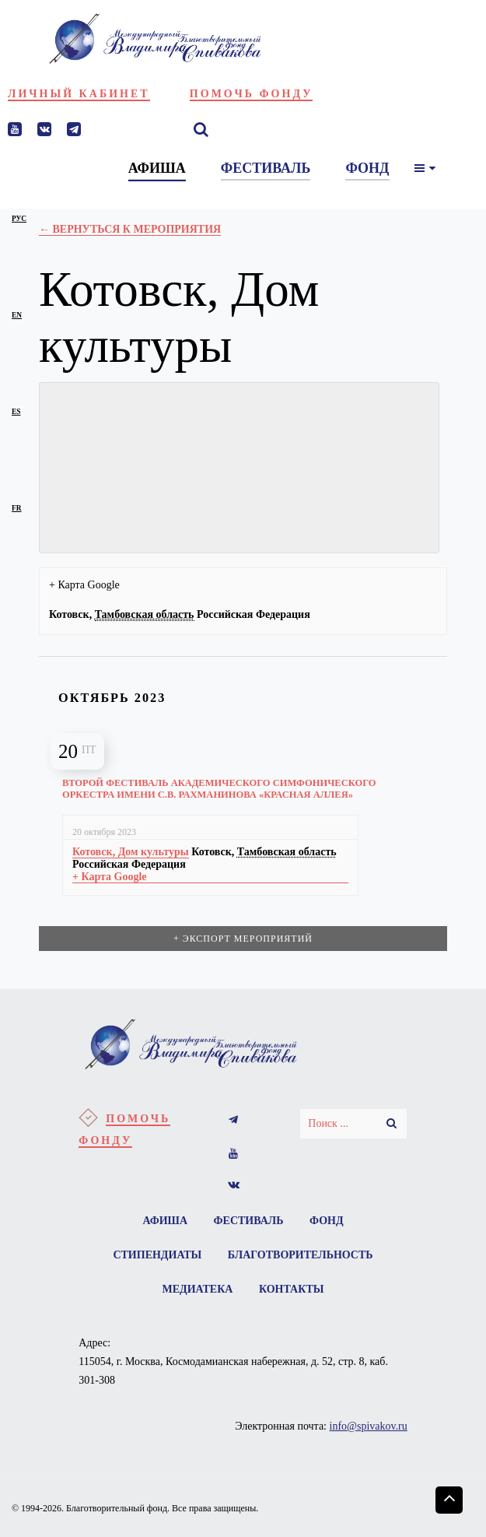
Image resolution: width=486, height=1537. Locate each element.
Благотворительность (300, 1255)
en (17, 315)
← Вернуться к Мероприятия (130, 229)
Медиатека (198, 1289)
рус (19, 219)
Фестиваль (249, 1220)
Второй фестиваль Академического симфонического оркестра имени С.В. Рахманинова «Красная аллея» (219, 788)
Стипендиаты (157, 1255)
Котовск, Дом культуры (130, 852)
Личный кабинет (79, 94)
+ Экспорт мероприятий (243, 938)
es (16, 412)
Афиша (164, 1220)
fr (16, 508)
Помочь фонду (251, 94)
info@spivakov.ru (368, 1426)
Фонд (326, 1220)
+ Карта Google (84, 585)
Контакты (291, 1289)
